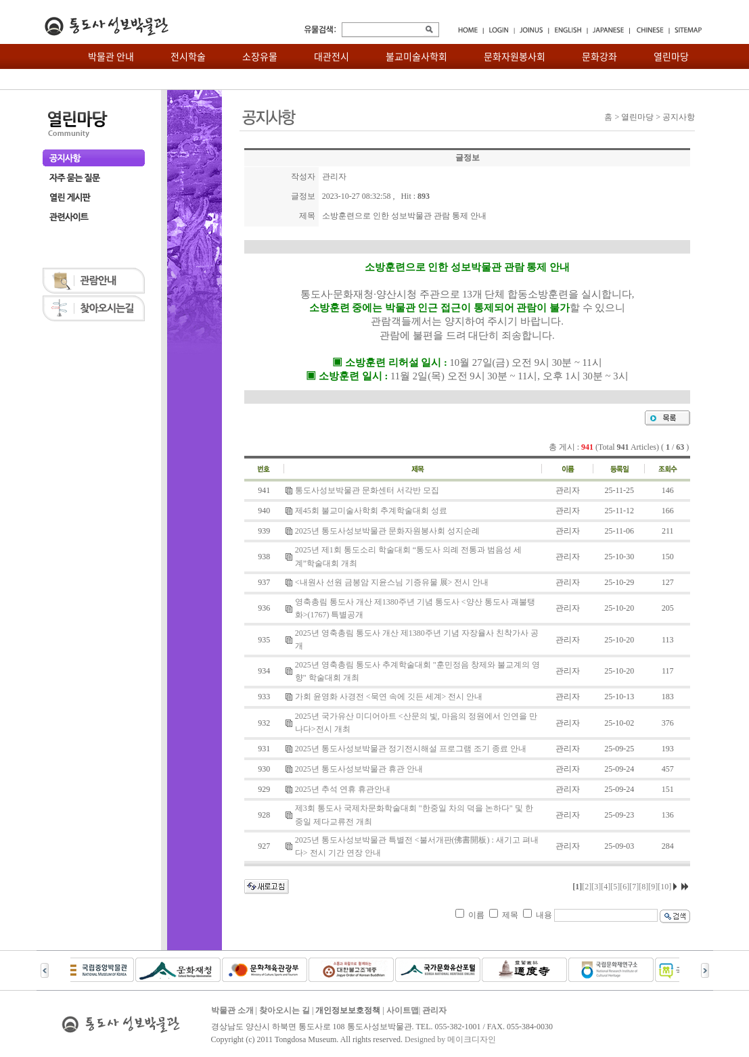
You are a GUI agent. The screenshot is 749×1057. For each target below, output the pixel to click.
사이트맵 (402, 1010)
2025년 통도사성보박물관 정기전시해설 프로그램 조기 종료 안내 (410, 748)
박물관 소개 (232, 1010)
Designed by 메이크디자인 (450, 1039)
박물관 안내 (111, 56)
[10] (664, 886)
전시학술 (188, 56)
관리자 (434, 1010)
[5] (615, 886)
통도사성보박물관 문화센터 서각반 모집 (367, 490)
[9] (653, 886)
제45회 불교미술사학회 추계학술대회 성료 (371, 510)
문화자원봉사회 (514, 56)
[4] (605, 886)
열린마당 (671, 56)
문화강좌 (599, 56)
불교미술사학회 (416, 56)
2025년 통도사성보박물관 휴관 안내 (359, 769)
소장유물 (259, 56)
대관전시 (331, 56)
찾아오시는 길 (284, 1010)
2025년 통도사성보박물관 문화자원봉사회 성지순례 (387, 531)
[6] (624, 886)
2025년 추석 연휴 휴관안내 (342, 789)
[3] (596, 886)
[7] (634, 886)
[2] (586, 886)
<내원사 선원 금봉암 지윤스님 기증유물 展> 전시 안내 (392, 582)
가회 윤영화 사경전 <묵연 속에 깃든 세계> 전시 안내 (389, 696)
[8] (643, 886)
